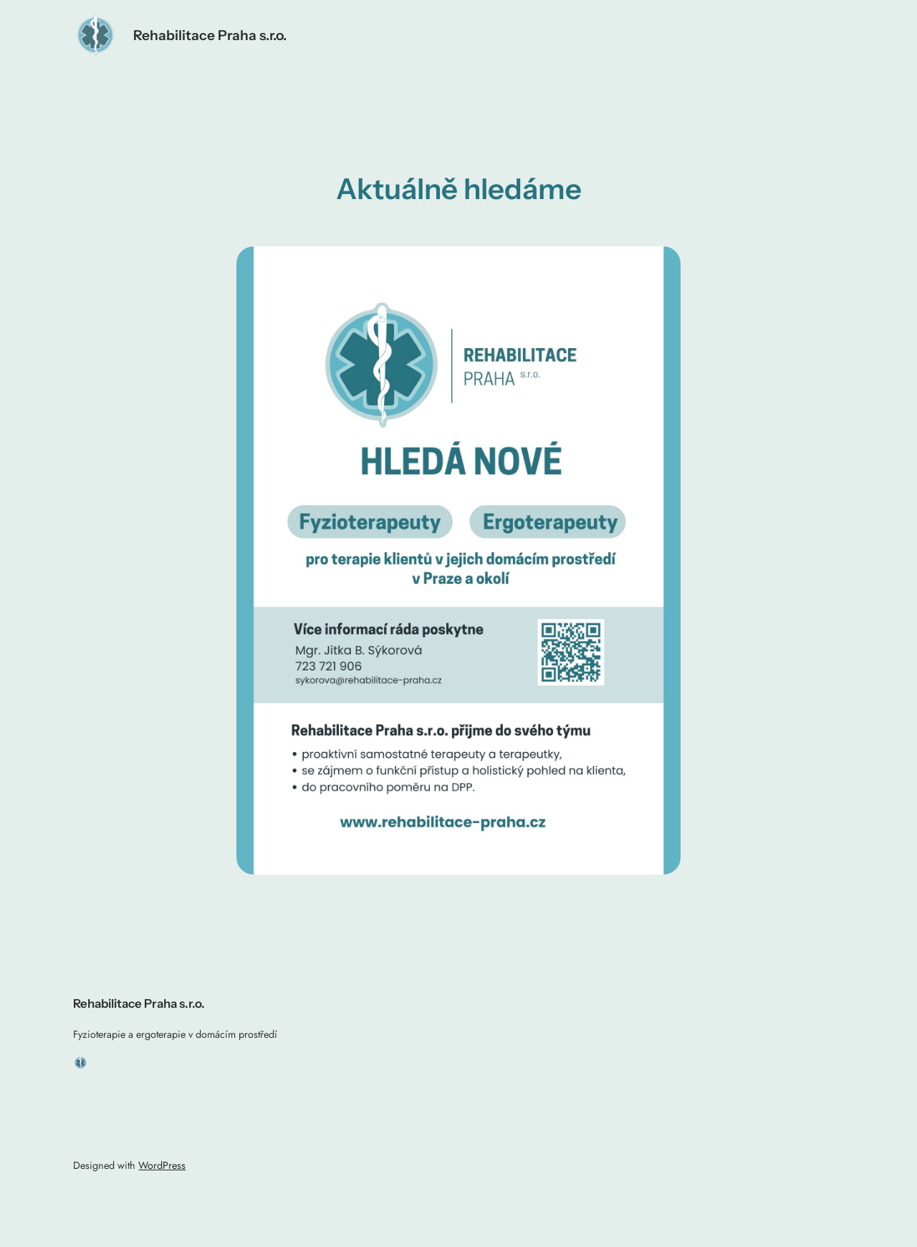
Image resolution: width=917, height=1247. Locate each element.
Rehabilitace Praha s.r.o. (210, 35)
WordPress (162, 1165)
